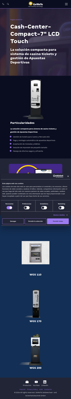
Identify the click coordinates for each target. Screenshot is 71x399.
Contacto (48, 389)
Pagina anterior (16, 20)
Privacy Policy (32, 389)
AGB (41, 389)
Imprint (22, 389)
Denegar (13, 221)
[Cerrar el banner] (68, 176)
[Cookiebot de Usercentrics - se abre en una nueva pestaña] (54, 176)
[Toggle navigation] (66, 4)
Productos (27, 383)
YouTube (36, 383)
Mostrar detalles (59, 215)
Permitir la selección (35, 221)
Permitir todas (58, 221)
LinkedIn (44, 383)
